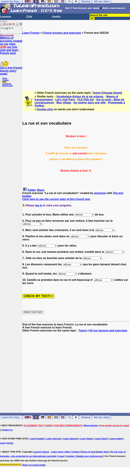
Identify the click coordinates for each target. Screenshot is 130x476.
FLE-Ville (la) (86, 99)
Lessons (5, 16)
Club (29, 16)
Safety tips (102, 452)
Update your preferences (89, 456)
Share (40, 190)
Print (4, 82)
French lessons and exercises (62, 32)
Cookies (70, 456)
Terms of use (88, 452)
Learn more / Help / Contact (65, 452)
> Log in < (7, 28)
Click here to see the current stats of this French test (56, 199)
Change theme (111, 92)
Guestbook (6, 84)
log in (38, 205)
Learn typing (6, 443)
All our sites (101, 417)
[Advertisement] (76, 58)
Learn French (30, 32)
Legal (61, 456)
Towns (96, 92)
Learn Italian (86, 438)
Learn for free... (11, 417)
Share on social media (34, 465)
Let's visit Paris (65, 99)
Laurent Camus (41, 452)
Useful (56, 16)
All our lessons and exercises (108, 330)
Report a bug (7, 86)
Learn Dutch (101, 438)
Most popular (91, 425)
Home (4, 78)
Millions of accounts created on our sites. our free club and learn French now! (11, 45)
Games (85, 417)
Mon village (63, 102)
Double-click (45, 109)
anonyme (100, 193)
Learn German (53, 438)
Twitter (31, 190)
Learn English (37, 438)
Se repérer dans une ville (89, 102)
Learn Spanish (70, 438)
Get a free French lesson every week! (11, 70)
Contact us (7, 430)
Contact (5, 80)
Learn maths (116, 438)
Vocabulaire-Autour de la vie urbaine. (80, 96)
